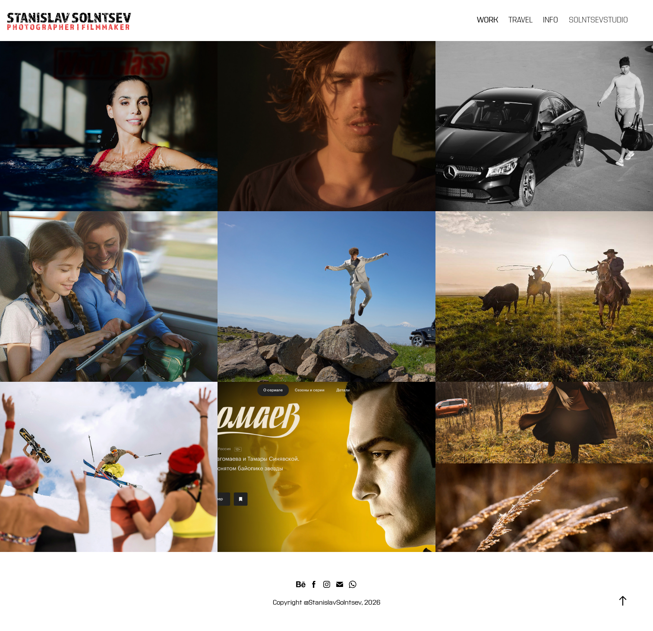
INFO (550, 20)
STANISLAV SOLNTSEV (69, 17)
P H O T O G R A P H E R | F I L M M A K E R (69, 27)
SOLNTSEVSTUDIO (598, 20)
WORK (487, 20)
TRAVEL (520, 20)
